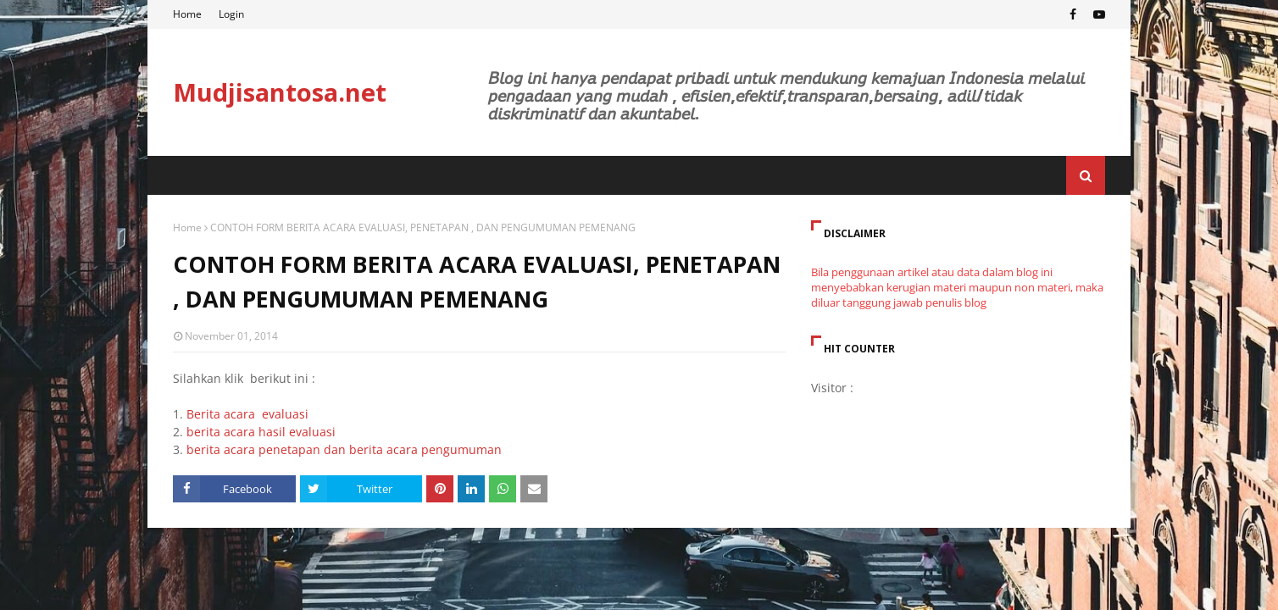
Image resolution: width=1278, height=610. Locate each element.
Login (231, 14)
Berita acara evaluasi (247, 414)
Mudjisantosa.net (279, 91)
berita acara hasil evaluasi (261, 432)
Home (187, 14)
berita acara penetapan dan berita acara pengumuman (344, 449)
